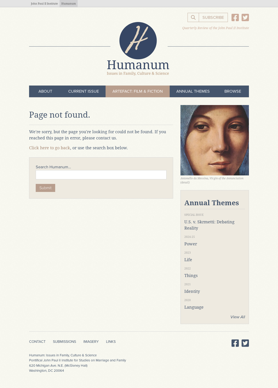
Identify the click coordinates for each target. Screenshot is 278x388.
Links (111, 341)
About (45, 91)
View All (237, 316)
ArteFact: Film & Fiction (137, 91)
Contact (37, 341)
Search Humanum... (53, 166)
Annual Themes (193, 91)
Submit (45, 187)
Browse (232, 91)
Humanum (68, 3)
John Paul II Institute (44, 3)
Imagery (91, 341)
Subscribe (213, 17)
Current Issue (83, 91)
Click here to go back (49, 147)
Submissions (64, 341)
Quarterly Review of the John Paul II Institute (215, 28)
